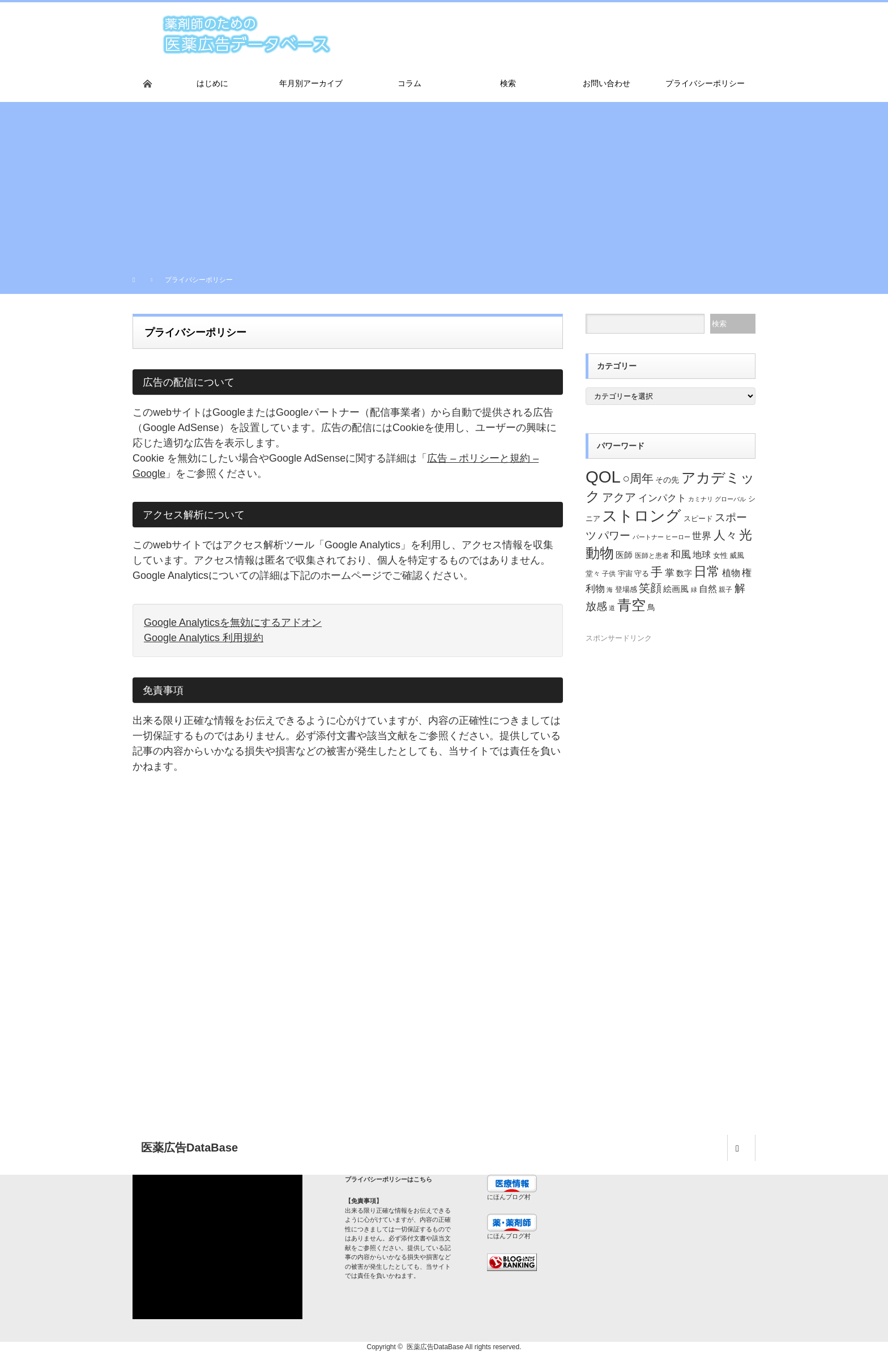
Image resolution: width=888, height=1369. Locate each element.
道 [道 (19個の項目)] (612, 607)
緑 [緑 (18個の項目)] (694, 589)
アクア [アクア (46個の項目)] (619, 497)
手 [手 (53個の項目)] (657, 571)
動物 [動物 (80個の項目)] (600, 553)
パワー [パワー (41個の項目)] (614, 535)
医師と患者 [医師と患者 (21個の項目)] (652, 556)
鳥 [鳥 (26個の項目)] (651, 607)
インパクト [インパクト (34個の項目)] (662, 498)
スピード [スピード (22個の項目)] (698, 519)
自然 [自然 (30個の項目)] (708, 589)
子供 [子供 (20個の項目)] (609, 573)
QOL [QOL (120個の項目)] (603, 476)
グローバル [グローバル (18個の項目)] (730, 499)
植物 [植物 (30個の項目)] (731, 573)
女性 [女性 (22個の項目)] (720, 556)
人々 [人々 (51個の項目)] (725, 534)
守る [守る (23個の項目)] (641, 573)
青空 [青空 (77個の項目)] (631, 605)
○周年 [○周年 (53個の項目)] (638, 478)
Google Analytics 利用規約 (203, 637)
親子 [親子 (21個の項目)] (725, 590)
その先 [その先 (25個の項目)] (667, 480)
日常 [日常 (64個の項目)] (707, 571)
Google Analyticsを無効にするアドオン (233, 622)
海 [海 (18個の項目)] (610, 589)
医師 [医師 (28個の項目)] (624, 555)
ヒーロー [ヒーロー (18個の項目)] (677, 537)
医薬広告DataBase (435, 1347)
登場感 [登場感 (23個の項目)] (626, 589)
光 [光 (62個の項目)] (745, 534)
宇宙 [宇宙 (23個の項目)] (625, 573)
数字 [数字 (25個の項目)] (684, 573)
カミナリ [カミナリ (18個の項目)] (700, 499)
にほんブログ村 (509, 1196)
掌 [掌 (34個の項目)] (669, 573)
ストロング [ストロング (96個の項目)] (641, 515)
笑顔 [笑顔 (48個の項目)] (650, 588)
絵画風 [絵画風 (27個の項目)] (676, 589)
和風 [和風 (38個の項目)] (681, 554)
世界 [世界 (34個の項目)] (701, 536)
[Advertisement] (444, 181)
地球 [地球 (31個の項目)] (702, 554)
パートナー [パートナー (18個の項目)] (648, 537)
